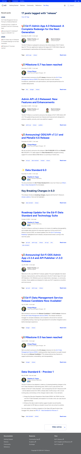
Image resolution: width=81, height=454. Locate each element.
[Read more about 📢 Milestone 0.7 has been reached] (63, 89)
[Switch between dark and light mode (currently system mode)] (65, 5)
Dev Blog (45, 5)
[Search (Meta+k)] (73, 5)
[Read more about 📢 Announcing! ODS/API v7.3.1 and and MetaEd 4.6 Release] (63, 160)
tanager (32, 89)
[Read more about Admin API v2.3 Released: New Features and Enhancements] (63, 125)
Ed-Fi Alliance (59, 439)
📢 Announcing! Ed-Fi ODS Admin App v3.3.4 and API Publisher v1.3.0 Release (42, 258)
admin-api (28, 125)
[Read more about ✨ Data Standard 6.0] (63, 203)
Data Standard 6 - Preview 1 (38, 371)
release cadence (26, 197)
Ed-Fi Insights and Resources (63, 442)
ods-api (28, 160)
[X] (77, 1)
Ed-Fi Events (58, 444)
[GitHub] (75, 1)
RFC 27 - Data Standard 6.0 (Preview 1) (47, 410)
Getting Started (13, 5)
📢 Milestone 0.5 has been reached (42, 337)
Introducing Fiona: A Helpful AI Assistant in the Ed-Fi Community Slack (9, 26)
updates (40, 125)
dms (27, 89)
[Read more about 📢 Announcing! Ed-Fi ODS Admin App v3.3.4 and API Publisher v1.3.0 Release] (63, 288)
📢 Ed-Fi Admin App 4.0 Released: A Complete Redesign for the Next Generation (10, 41)
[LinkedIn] (79, 1)
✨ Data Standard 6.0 (34, 170)
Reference (39, 5)
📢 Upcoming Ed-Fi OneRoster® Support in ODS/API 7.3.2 (9, 32)
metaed (42, 160)
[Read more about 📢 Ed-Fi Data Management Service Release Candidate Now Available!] (63, 327)
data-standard (35, 160)
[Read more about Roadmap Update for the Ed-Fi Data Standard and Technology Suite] (63, 242)
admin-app (28, 55)
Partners (22, 5)
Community (15, 1)
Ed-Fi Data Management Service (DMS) (37, 315)
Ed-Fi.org (4, 1)
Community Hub (34, 439)
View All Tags (25, 17)
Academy (22, 1)
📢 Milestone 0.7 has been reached (8, 47)
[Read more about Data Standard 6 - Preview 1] (63, 416)
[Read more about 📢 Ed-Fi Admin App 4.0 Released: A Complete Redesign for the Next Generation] (63, 55)
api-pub (28, 242)
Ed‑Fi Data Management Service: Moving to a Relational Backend (9, 21)
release (35, 55)
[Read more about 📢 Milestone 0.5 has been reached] (63, 362)
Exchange (32, 444)
